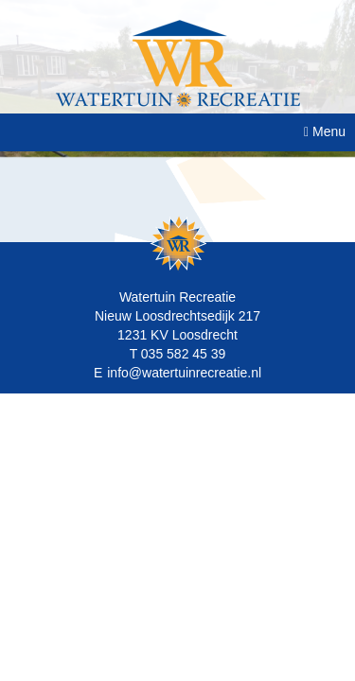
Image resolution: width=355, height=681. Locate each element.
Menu (325, 131)
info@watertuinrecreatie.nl (184, 372)
